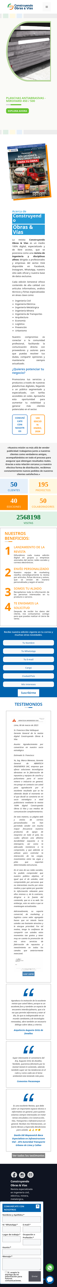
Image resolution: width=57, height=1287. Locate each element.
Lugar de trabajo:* (11, 1237)
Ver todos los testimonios (29, 1155)
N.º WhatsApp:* (11, 1227)
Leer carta (28, 973)
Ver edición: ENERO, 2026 (38, 424)
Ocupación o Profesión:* (32, 1239)
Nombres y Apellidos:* (21, 1218)
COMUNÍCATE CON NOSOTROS (20, 424)
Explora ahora (17, 110)
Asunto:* (21, 1250)
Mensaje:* (21, 1262)
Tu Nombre (3, 639)
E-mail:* (32, 1227)
